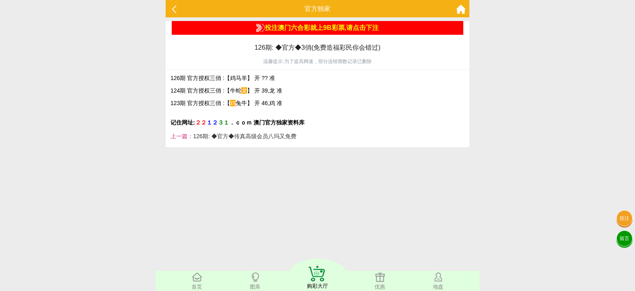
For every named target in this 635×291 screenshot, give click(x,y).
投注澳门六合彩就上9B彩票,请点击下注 (317, 28)
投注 (624, 218)
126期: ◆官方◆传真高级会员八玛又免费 (244, 136)
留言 (624, 238)
